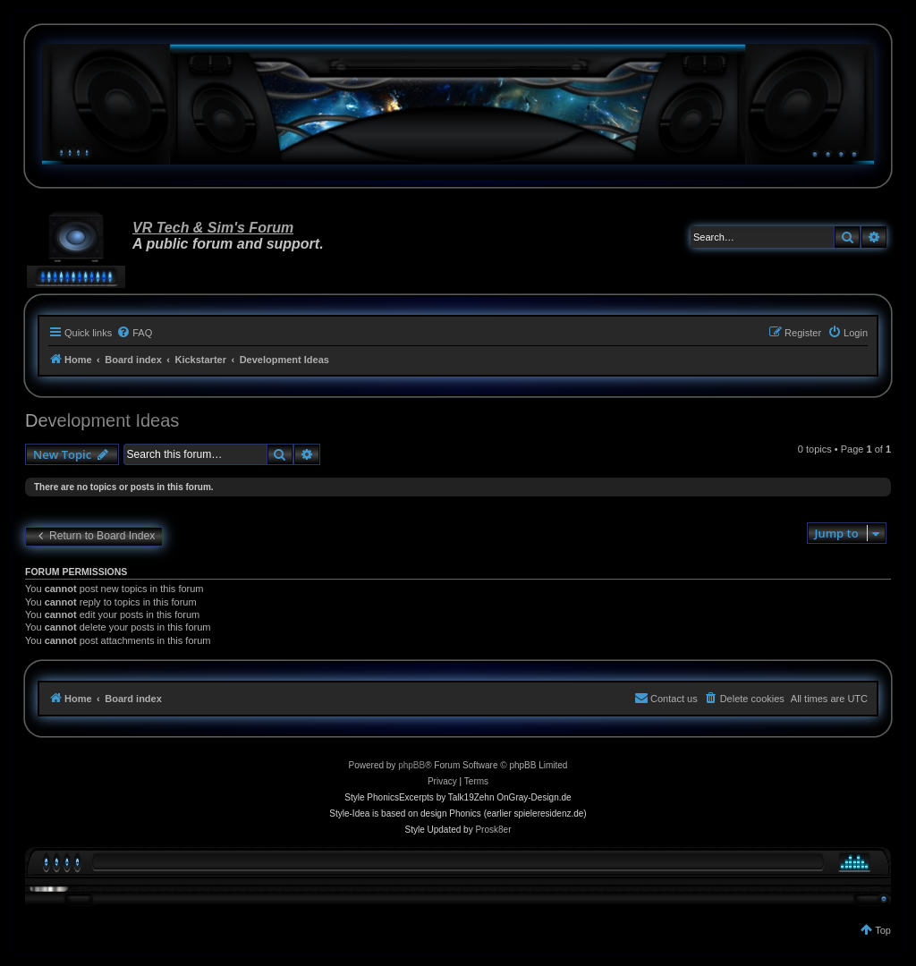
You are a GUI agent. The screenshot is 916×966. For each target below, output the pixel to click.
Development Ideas (102, 420)
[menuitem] (134, 332)
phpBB (411, 765)
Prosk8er (493, 830)
